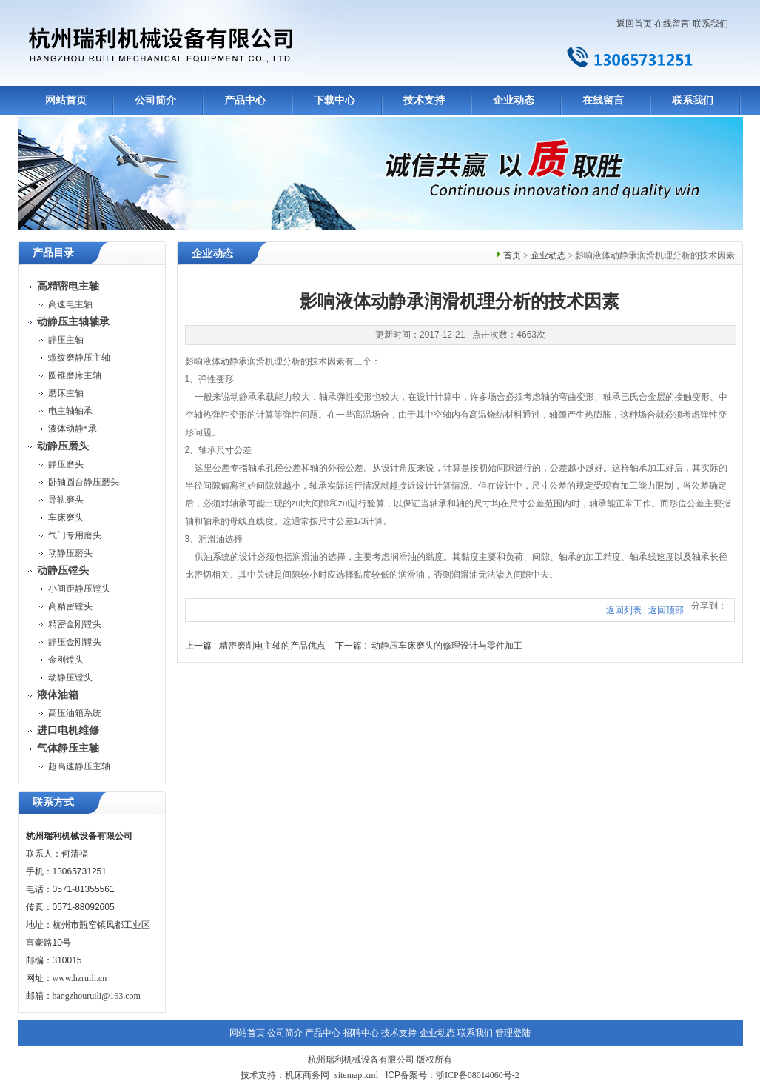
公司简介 (155, 100)
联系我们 (710, 24)
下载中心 (334, 100)
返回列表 (624, 610)
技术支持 (424, 100)
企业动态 (513, 100)
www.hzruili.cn (80, 978)
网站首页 (66, 100)
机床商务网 (307, 1075)
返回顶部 (666, 610)
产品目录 (53, 252)
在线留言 (672, 24)
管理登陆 (513, 1033)
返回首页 (634, 24)
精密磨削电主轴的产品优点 (272, 645)
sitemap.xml (356, 1075)
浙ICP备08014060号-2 (477, 1075)
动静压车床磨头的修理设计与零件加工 (446, 645)
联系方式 (53, 802)
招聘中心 (361, 1033)
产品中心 (245, 100)
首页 (512, 255)
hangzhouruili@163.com (97, 996)
